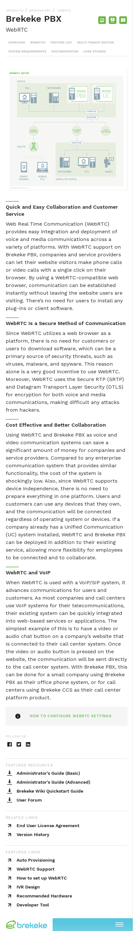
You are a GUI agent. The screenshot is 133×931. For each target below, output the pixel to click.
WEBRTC (63, 10)
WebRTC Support (36, 869)
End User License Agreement (48, 825)
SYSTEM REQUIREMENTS (27, 51)
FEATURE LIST (61, 42)
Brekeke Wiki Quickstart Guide (50, 791)
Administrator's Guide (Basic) (48, 773)
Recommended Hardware (44, 895)
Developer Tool (33, 904)
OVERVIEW (16, 42)
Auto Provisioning (36, 860)
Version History (33, 834)
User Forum (29, 800)
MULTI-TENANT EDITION (95, 42)
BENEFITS (37, 42)
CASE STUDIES (94, 51)
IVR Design (28, 886)
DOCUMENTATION (64, 51)
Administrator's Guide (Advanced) (53, 782)
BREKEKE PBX (40, 10)
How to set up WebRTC (42, 878)
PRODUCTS (14, 10)
